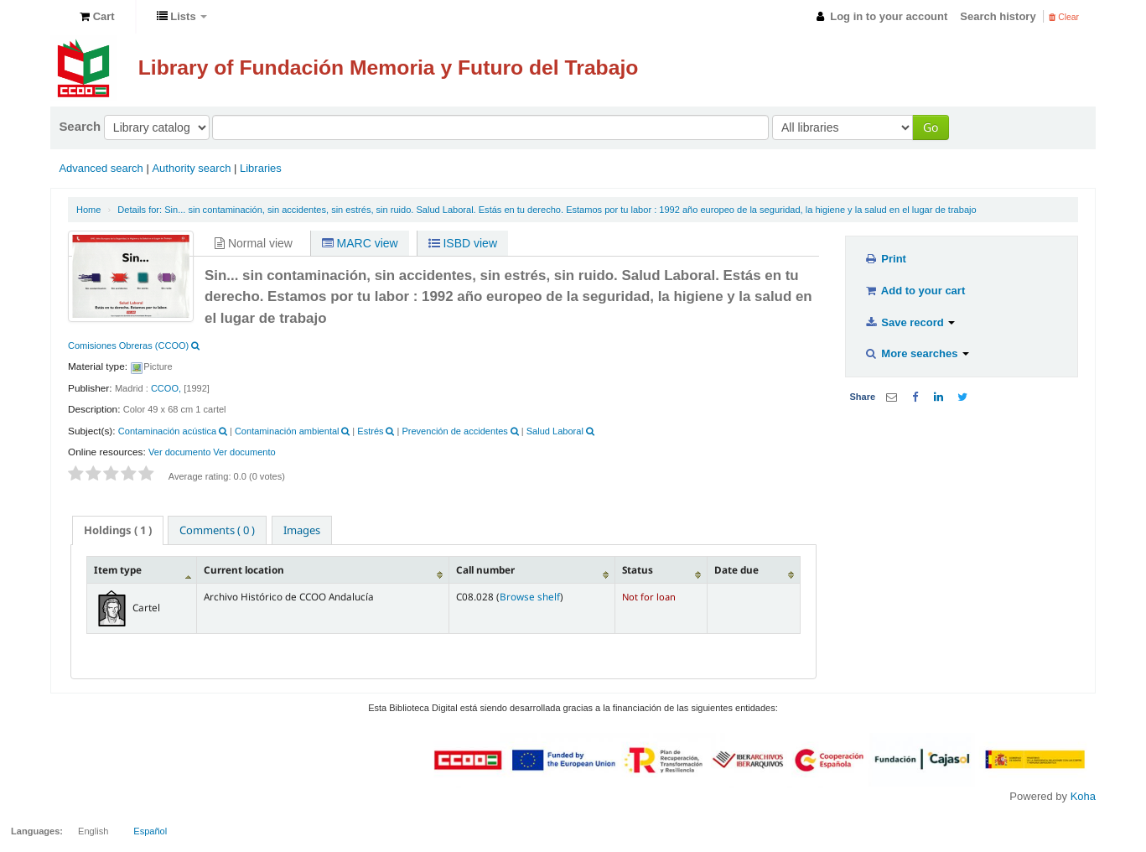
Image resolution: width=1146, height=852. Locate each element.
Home (88, 210)
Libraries (261, 168)
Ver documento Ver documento (212, 452)
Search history (997, 16)
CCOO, (166, 388)
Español (150, 831)
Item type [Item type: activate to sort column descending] (118, 569)
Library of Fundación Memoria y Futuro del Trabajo (388, 67)
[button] (97, 17)
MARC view (360, 243)
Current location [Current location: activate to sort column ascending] (244, 569)
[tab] (117, 530)
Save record (909, 322)
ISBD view (462, 243)
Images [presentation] (301, 530)
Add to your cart (914, 290)
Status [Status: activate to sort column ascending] (637, 569)
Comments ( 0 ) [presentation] (217, 530)
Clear (1064, 17)
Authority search (191, 168)
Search (80, 126)
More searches (916, 353)
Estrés (370, 431)
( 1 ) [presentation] (118, 530)
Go (930, 127)
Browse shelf (530, 596)
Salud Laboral (554, 431)
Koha (1083, 796)
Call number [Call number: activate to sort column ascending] (485, 569)
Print (885, 258)
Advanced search (101, 168)
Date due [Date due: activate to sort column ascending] (736, 569)
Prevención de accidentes (455, 431)
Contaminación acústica (167, 431)
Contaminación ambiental (287, 431)
